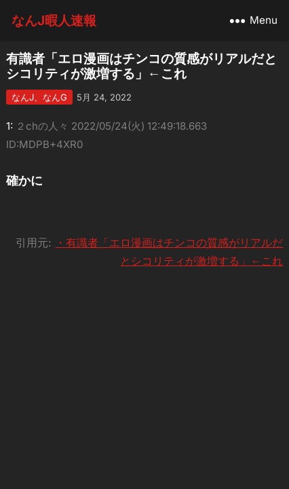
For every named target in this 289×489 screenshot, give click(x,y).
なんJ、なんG (39, 97)
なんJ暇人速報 (54, 20)
